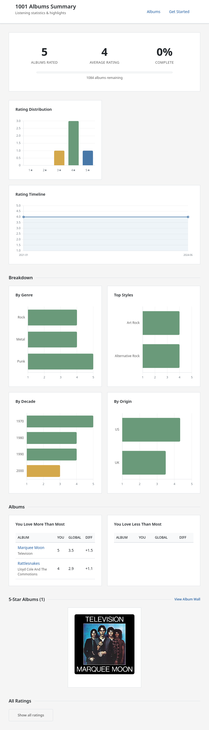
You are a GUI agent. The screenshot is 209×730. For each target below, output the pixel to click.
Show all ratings (31, 715)
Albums (154, 11)
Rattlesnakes (29, 563)
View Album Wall (187, 599)
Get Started (179, 11)
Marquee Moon (31, 547)
